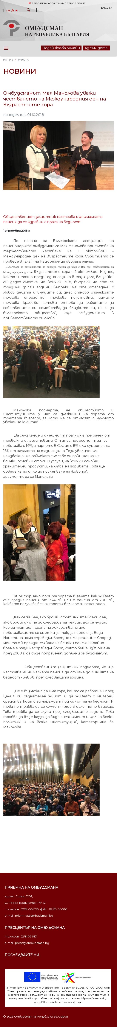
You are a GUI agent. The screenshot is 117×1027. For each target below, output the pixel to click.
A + (14, 10)
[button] (28, 10)
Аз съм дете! (96, 48)
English (106, 7)
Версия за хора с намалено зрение (57, 3)
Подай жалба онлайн (61, 48)
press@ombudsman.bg (32, 943)
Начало (8, 59)
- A (8, 10)
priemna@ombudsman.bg (34, 915)
